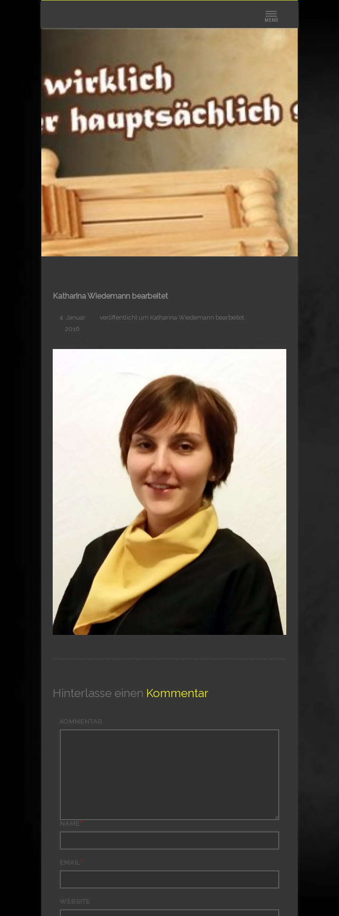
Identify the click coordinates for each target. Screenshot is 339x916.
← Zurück (69, 342)
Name (70, 824)
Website (75, 901)
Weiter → (270, 342)
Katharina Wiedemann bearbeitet (197, 317)
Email (70, 862)
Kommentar (81, 721)
